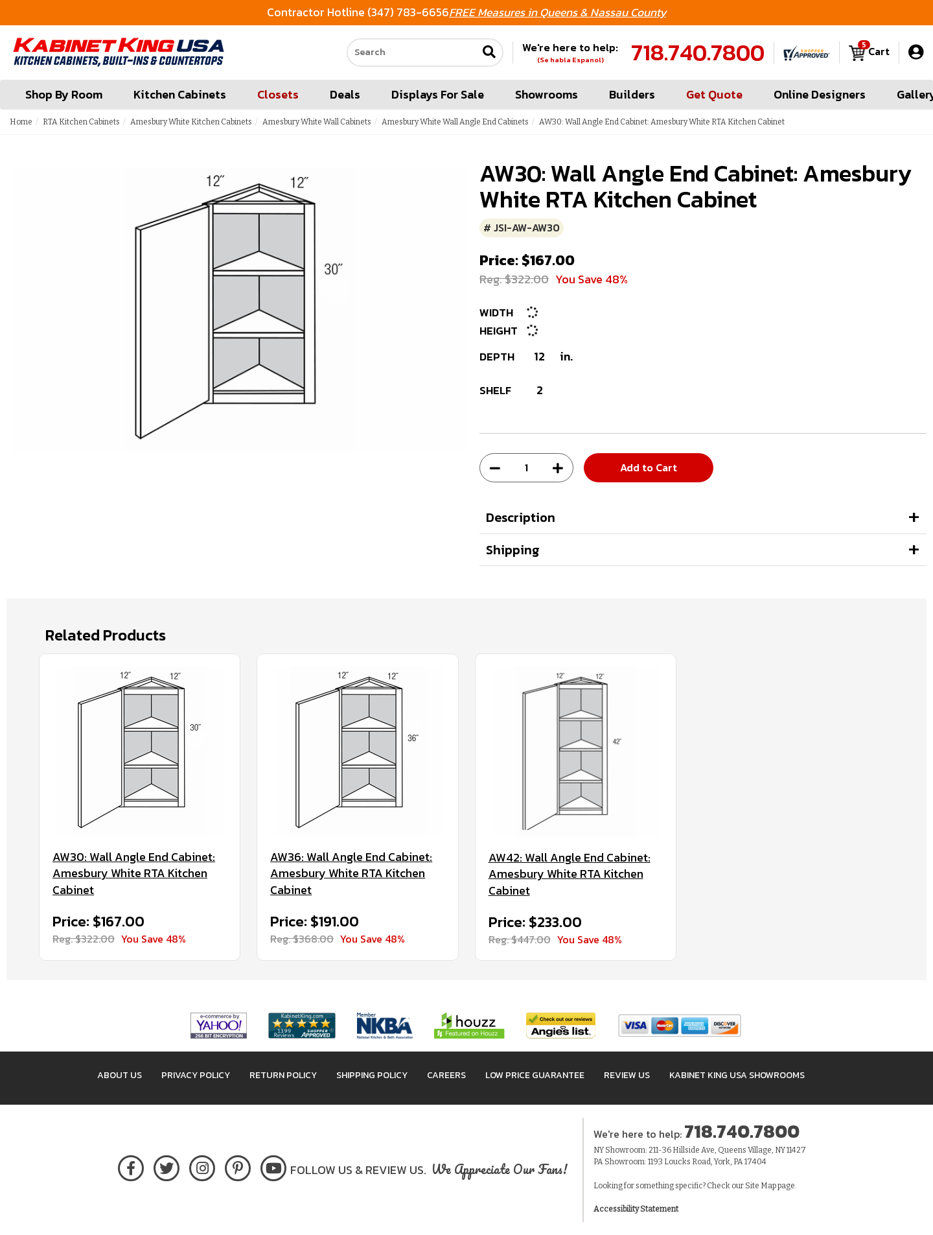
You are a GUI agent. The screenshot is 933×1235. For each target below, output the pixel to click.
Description (520, 517)
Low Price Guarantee (534, 1075)
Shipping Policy (372, 1075)
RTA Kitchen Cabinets (81, 121)
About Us (119, 1075)
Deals (345, 94)
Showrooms (546, 94)
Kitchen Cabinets (179, 94)
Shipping (513, 549)
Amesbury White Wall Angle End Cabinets (455, 121)
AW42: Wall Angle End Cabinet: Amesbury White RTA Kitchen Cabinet (570, 874)
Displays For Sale (437, 94)
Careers (446, 1075)
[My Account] (915, 52)
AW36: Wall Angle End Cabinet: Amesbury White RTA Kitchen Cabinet (351, 874)
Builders (632, 94)
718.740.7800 (698, 52)
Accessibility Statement (635, 1209)
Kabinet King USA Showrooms (737, 1075)
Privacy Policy (195, 1075)
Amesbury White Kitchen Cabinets (191, 121)
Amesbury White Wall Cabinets (316, 121)
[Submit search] (489, 53)
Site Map (760, 1185)
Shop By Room (63, 94)
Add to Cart (648, 467)
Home (21, 121)
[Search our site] (412, 52)
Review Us (627, 1075)
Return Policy (283, 1075)
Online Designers (820, 94)
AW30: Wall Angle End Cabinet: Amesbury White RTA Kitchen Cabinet (133, 874)
